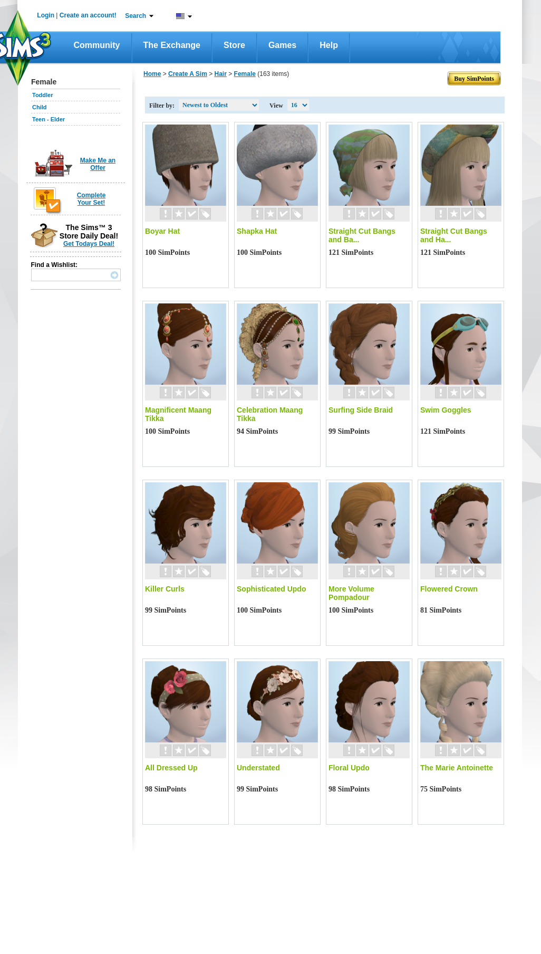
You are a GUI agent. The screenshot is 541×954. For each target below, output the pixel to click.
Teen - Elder (48, 119)
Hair (221, 74)
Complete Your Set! (91, 199)
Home (152, 74)
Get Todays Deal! (88, 243)
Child (39, 107)
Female (245, 74)
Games (282, 45)
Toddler (42, 95)
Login (45, 15)
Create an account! (88, 15)
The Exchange (171, 45)
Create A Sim (187, 74)
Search (135, 16)
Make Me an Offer (97, 164)
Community (97, 45)
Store (234, 45)
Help (329, 45)
